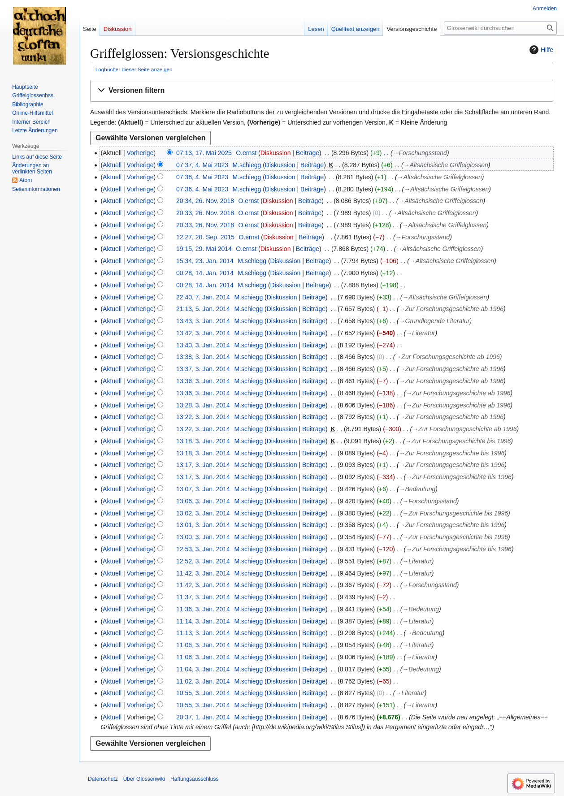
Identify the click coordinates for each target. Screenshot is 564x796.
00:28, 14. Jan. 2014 (205, 273)
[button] (322, 91)
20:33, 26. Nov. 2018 (205, 212)
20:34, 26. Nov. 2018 (205, 200)
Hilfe (540, 49)
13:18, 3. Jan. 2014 (203, 441)
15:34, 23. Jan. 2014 (205, 260)
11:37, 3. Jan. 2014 (203, 597)
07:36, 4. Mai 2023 (202, 177)
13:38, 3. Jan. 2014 (203, 356)
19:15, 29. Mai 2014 (204, 248)
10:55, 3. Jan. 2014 (203, 692)
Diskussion (275, 152)
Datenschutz (103, 779)
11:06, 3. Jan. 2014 (203, 645)
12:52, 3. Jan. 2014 (203, 561)
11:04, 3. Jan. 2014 (203, 669)
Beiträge (307, 152)
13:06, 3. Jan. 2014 (203, 501)
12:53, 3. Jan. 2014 (203, 549)
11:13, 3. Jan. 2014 (203, 632)
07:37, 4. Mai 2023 (202, 165)
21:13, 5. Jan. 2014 (203, 308)
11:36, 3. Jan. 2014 (203, 609)
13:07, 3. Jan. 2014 (203, 489)
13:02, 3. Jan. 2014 (203, 513)
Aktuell (112, 165)
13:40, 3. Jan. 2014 (203, 345)
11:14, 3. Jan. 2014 (203, 621)
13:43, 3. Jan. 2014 (203, 320)
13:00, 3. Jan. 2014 (203, 537)
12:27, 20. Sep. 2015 (205, 237)
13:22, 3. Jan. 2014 (203, 416)
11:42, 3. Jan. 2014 (203, 573)
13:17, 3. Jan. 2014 (203, 464)
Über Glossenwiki (144, 779)
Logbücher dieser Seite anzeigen (134, 69)
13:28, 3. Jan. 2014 (203, 405)
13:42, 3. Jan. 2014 (203, 333)
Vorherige (140, 152)
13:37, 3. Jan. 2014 (203, 368)
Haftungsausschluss (194, 779)
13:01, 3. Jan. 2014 (203, 524)
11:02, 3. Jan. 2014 (203, 681)
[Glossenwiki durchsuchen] (500, 28)
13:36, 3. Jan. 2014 (203, 381)
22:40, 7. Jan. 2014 (203, 297)
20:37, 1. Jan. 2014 (203, 717)
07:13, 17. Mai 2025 (204, 152)
